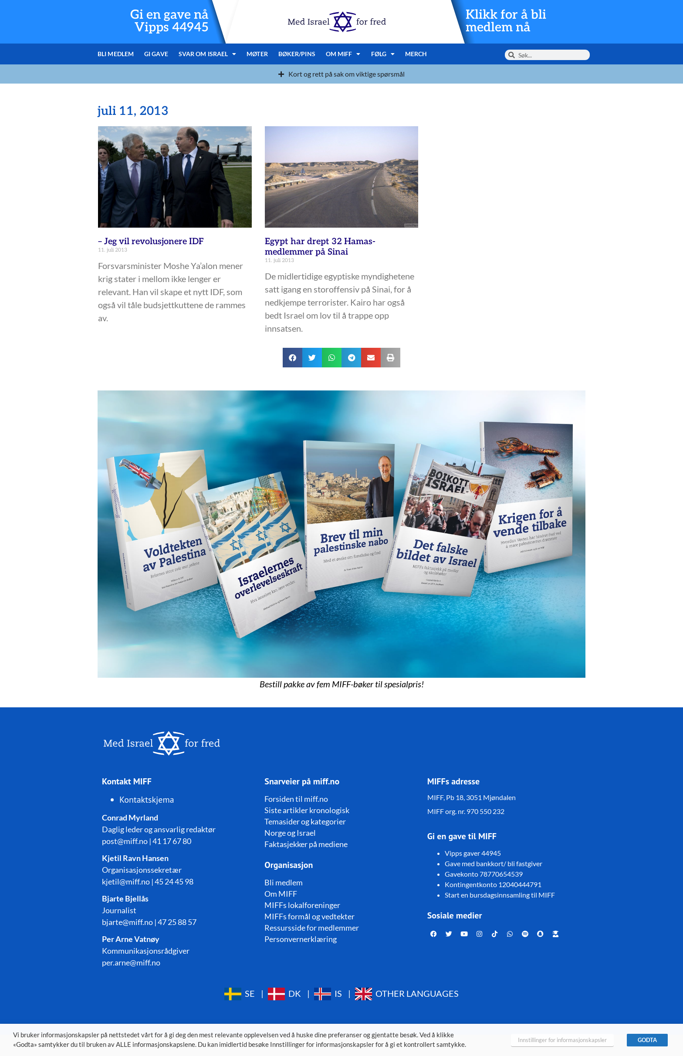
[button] (292, 357)
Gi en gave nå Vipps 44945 (169, 21)
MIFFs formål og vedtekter (309, 916)
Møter (257, 53)
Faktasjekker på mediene (306, 844)
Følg (383, 54)
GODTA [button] (647, 1039)
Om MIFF (343, 54)
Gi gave (156, 53)
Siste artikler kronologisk (306, 810)
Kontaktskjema (146, 799)
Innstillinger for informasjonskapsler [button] (562, 1039)
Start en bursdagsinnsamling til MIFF (500, 895)
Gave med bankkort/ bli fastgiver (493, 863)
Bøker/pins (296, 53)
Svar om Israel (208, 54)
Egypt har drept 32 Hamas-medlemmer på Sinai (320, 246)
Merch (416, 53)
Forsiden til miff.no (296, 799)
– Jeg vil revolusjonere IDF (151, 241)
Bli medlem (116, 53)
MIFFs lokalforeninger (302, 905)
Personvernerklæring (300, 939)
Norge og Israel (290, 832)
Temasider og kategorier (305, 821)
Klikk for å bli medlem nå (506, 21)
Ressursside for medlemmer (311, 927)
